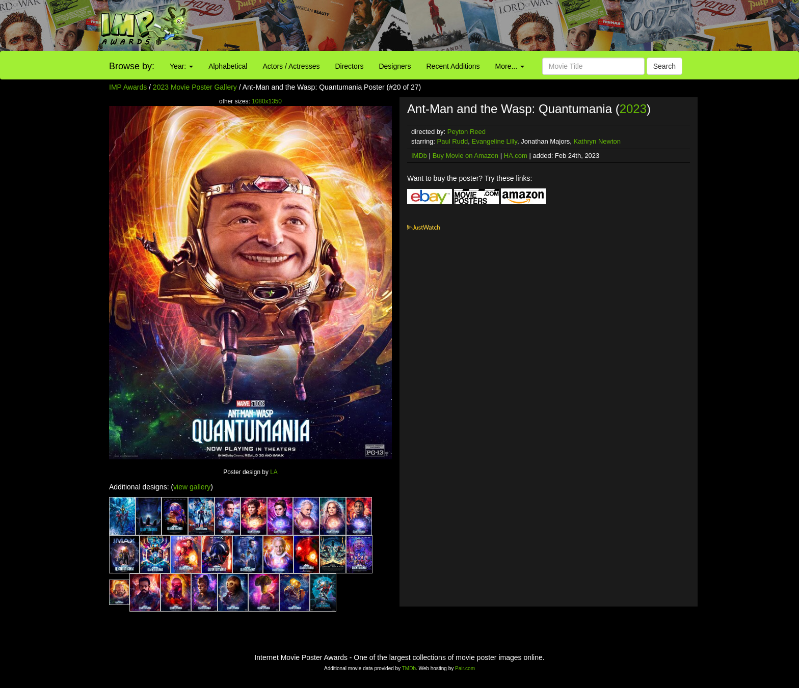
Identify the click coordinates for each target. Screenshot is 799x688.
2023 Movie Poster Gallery (195, 87)
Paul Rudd (452, 141)
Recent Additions (453, 66)
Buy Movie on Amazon (465, 155)
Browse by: (131, 66)
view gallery (191, 487)
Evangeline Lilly (494, 141)
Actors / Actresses (290, 66)
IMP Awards (128, 87)
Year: (181, 66)
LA (274, 472)
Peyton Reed (466, 131)
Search (664, 66)
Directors (349, 66)
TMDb (409, 668)
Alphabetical (227, 66)
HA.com (515, 155)
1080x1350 (267, 101)
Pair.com (465, 668)
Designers (395, 66)
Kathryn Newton (597, 141)
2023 (633, 109)
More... (509, 66)
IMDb (419, 155)
